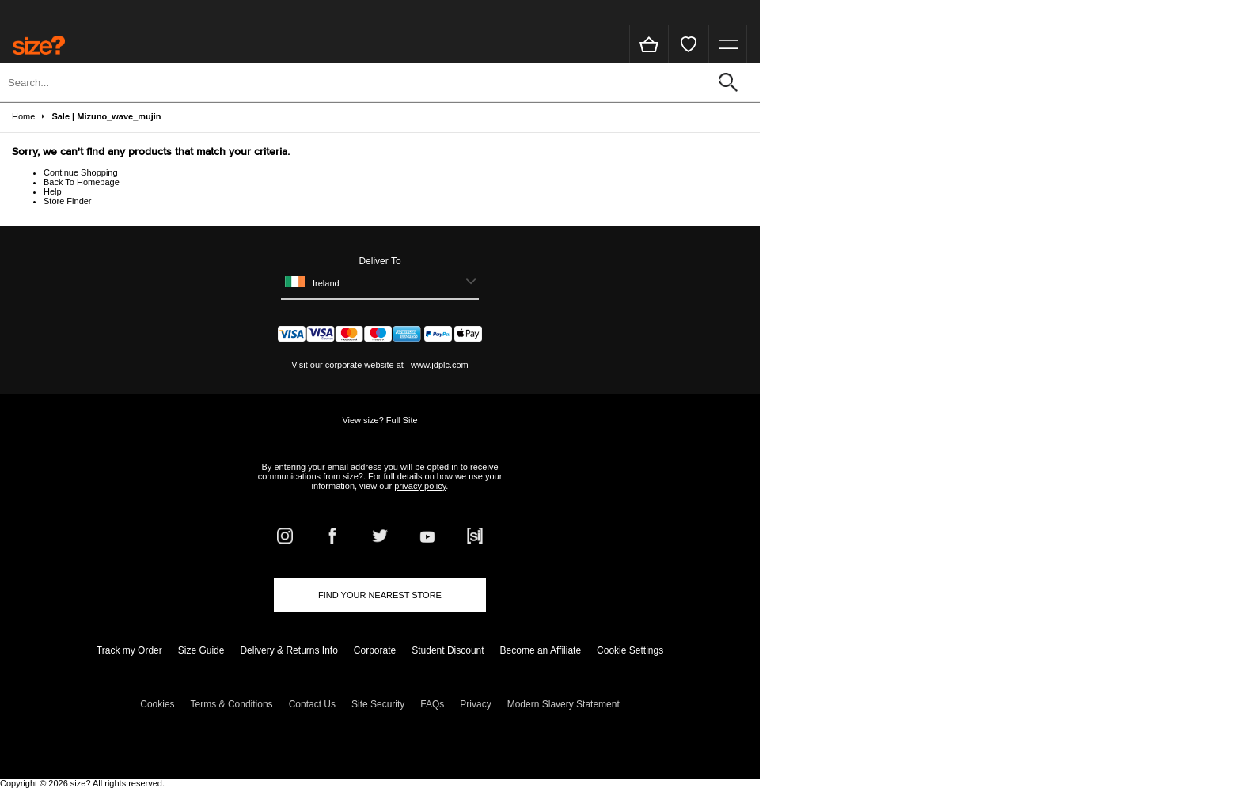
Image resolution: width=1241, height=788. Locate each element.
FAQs (432, 704)
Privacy (475, 704)
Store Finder (68, 201)
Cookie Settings (630, 650)
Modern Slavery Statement (563, 704)
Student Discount (448, 650)
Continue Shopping (81, 172)
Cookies (157, 704)
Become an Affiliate (541, 650)
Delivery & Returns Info (288, 650)
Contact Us (312, 704)
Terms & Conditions (232, 704)
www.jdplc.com (438, 364)
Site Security (377, 704)
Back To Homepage (82, 182)
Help (53, 191)
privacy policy (420, 486)
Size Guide (201, 650)
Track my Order (129, 650)
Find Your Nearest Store (380, 595)
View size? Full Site (379, 420)
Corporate (375, 650)
